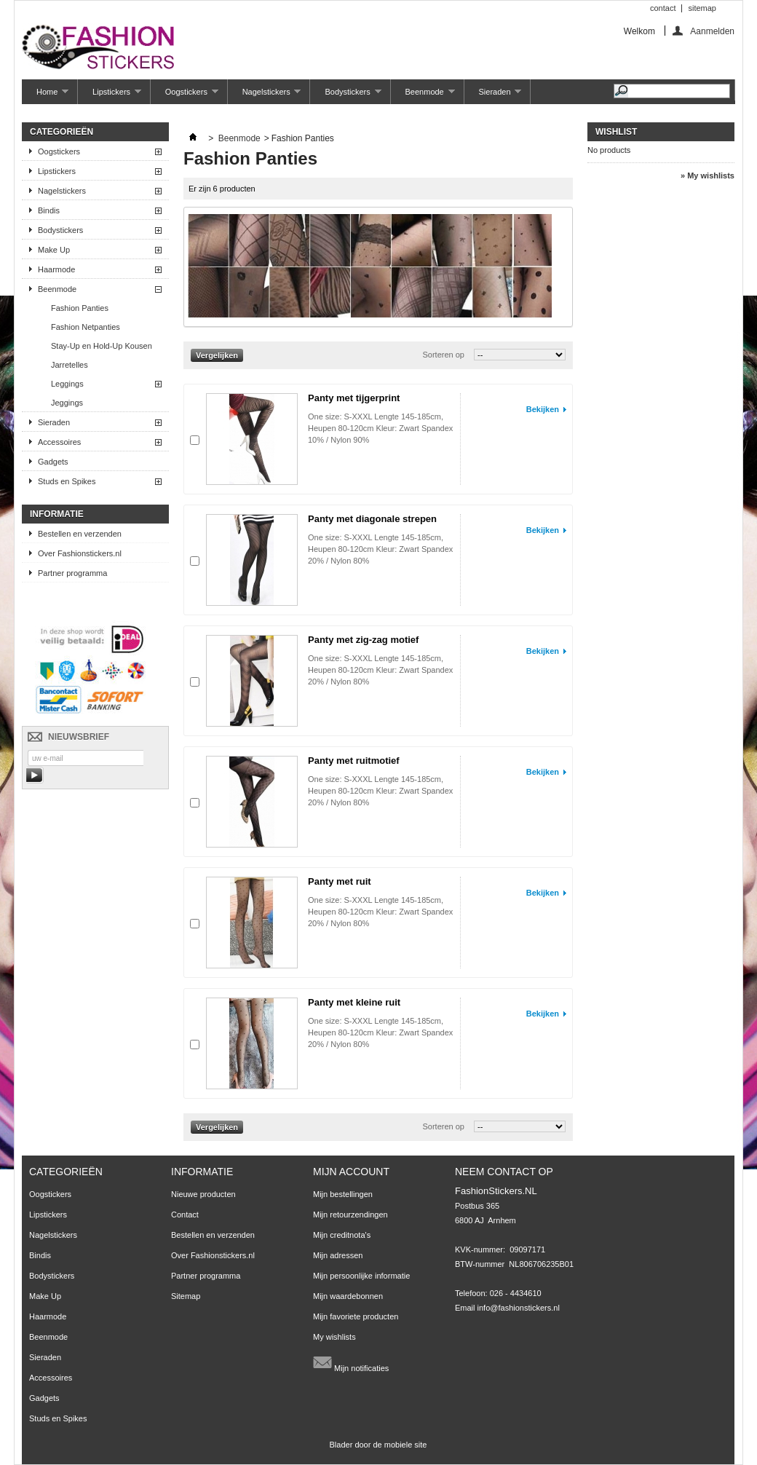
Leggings (67, 383)
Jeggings (67, 402)
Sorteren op (443, 354)
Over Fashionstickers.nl (80, 553)
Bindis (49, 210)
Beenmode (423, 95)
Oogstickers (184, 95)
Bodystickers (345, 95)
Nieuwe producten (203, 1194)
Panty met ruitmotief (354, 760)
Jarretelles (69, 364)
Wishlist (616, 132)
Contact (185, 1214)
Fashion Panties (79, 308)
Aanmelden (712, 31)
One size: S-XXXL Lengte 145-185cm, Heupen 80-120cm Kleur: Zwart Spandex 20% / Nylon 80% (380, 549)
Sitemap (185, 1296)
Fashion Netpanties (85, 327)
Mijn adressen (337, 1255)
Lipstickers (109, 95)
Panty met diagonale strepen (372, 518)
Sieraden (493, 95)
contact (662, 8)
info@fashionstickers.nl (518, 1307)
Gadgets (53, 461)
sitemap (702, 8)
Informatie (57, 514)
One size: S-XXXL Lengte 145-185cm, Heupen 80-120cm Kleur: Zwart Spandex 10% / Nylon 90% (380, 428)
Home (45, 95)
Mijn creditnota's (341, 1235)
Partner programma (72, 573)
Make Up (54, 249)
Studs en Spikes (67, 481)
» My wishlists (707, 175)
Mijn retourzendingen (350, 1214)
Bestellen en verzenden (80, 533)
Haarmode (56, 269)
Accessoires (59, 442)
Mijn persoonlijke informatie (361, 1275)
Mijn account (351, 1171)
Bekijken (542, 409)
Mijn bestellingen (343, 1194)
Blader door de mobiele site (378, 1444)
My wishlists (334, 1336)
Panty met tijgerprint (354, 397)
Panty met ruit (339, 881)
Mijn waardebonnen (348, 1296)
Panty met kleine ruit (354, 1002)
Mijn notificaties (351, 1362)
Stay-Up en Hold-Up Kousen (101, 345)
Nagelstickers (264, 95)
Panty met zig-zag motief (363, 639)
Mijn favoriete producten (355, 1316)
